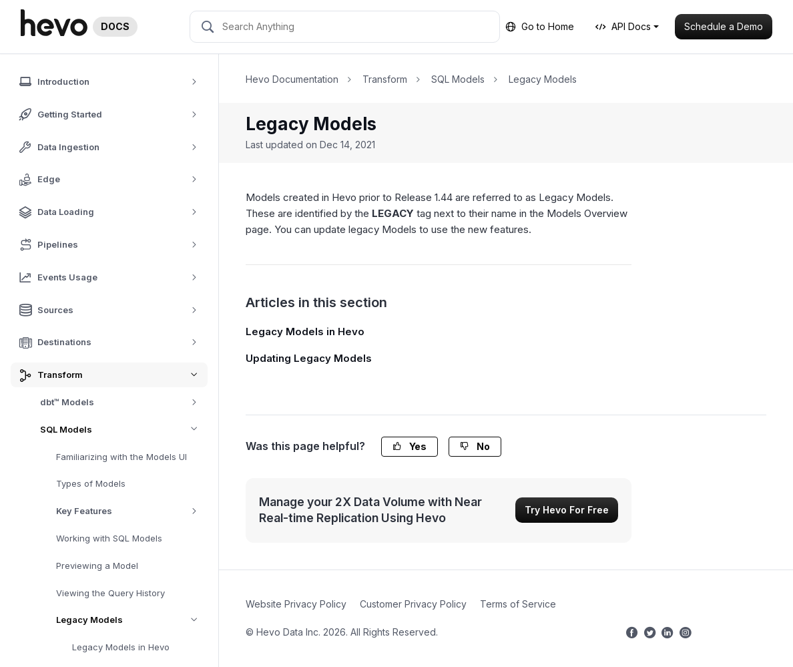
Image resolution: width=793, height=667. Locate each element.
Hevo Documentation (292, 79)
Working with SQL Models (109, 538)
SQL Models (124, 429)
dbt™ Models (123, 402)
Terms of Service (518, 604)
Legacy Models (132, 620)
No (475, 446)
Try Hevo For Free (567, 509)
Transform (384, 79)
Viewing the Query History (110, 593)
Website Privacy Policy (296, 604)
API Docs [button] (623, 26)
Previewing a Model (97, 565)
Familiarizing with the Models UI (121, 456)
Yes (409, 446)
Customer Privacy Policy (413, 604)
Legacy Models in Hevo (121, 647)
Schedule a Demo (723, 26)
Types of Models (90, 483)
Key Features (131, 511)
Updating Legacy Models (309, 358)
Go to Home (539, 26)
